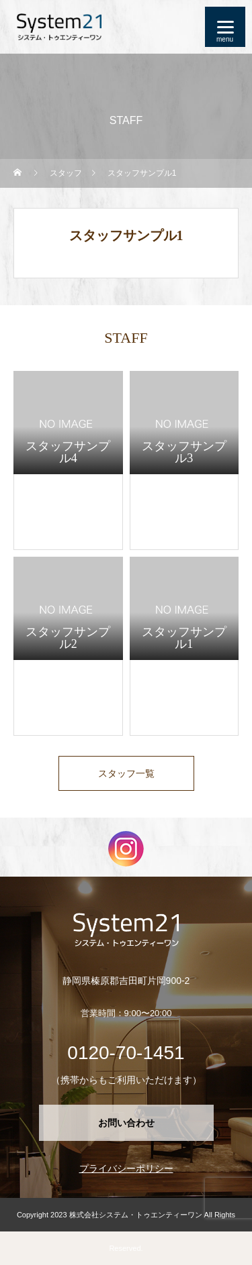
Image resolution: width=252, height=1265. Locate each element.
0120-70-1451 (125, 1052)
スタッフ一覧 (126, 773)
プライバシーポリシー (126, 1168)
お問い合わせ (126, 1122)
